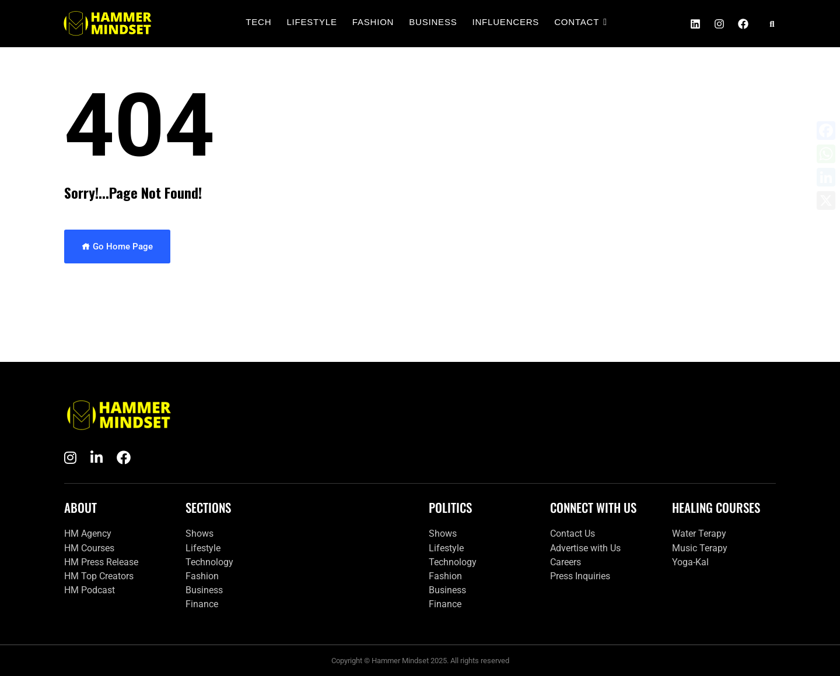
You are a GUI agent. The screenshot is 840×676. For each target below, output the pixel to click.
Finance (202, 604)
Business (433, 22)
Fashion (373, 22)
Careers (565, 562)
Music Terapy (699, 548)
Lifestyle (311, 22)
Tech (258, 22)
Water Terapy (699, 533)
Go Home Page (117, 246)
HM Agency (87, 533)
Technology (209, 562)
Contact (578, 22)
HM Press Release (101, 562)
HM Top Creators (99, 576)
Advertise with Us (585, 548)
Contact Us (572, 533)
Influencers (506, 22)
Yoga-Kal (690, 562)
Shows (200, 533)
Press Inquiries (580, 576)
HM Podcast (89, 590)
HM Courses (89, 548)
